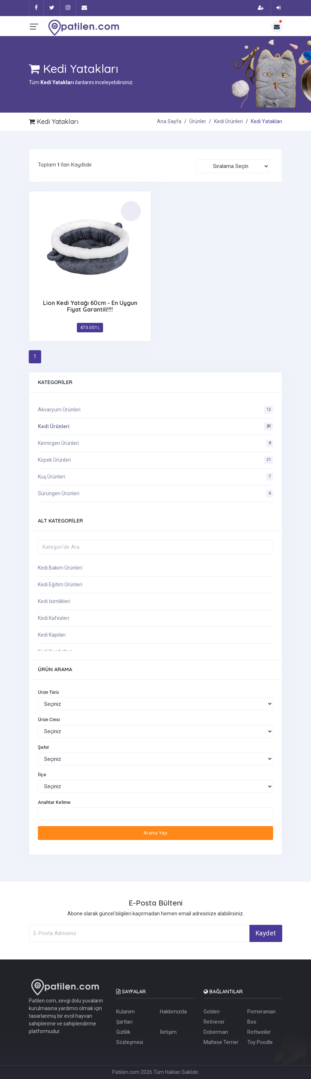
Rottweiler (259, 1032)
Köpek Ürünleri (54, 460)
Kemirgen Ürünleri (58, 443)
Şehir (43, 747)
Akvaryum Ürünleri (59, 410)
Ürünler (197, 121)
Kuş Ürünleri (51, 477)
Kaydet (266, 933)
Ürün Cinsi (49, 719)
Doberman (216, 1032)
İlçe (42, 774)
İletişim (168, 1032)
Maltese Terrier (221, 1042)
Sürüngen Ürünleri (58, 493)
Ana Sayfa (169, 121)
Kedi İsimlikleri (54, 601)
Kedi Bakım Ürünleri (60, 568)
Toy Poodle (260, 1042)
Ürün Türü (48, 692)
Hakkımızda (173, 1012)
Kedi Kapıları (52, 635)
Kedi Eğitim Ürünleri (60, 584)
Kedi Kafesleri (53, 618)
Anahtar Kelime (54, 802)
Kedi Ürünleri (228, 121)
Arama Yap (155, 833)
